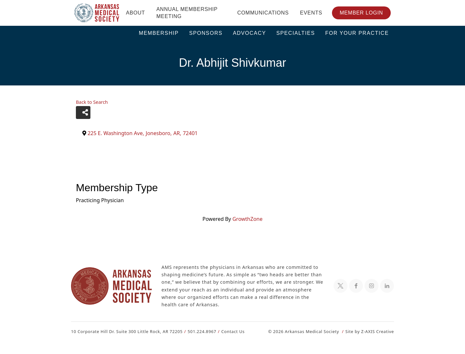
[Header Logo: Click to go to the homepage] (96, 13)
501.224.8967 (199, 331)
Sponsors (206, 33)
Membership (159, 33)
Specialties (295, 33)
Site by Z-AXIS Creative (369, 331)
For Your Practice (357, 33)
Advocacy (249, 33)
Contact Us (229, 331)
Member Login (361, 12)
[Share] (83, 112)
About (135, 12)
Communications (263, 12)
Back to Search (92, 102)
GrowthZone (247, 218)
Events (311, 12)
